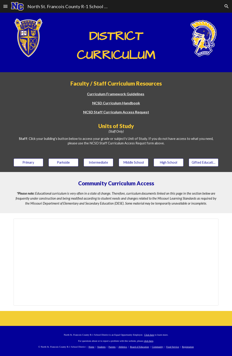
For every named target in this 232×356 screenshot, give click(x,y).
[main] (115, 42)
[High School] (168, 162)
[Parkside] (63, 162)
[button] (5, 6)
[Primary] (28, 162)
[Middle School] (133, 162)
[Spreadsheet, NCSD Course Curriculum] (116, 262)
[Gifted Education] (203, 162)
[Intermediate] (98, 162)
